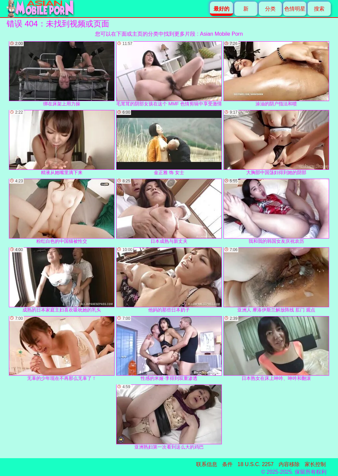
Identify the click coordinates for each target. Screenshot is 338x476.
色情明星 (294, 9)
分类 (270, 9)
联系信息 (206, 464)
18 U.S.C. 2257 (256, 464)
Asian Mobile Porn (221, 34)
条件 (227, 464)
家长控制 (315, 464)
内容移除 (289, 464)
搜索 (319, 9)
